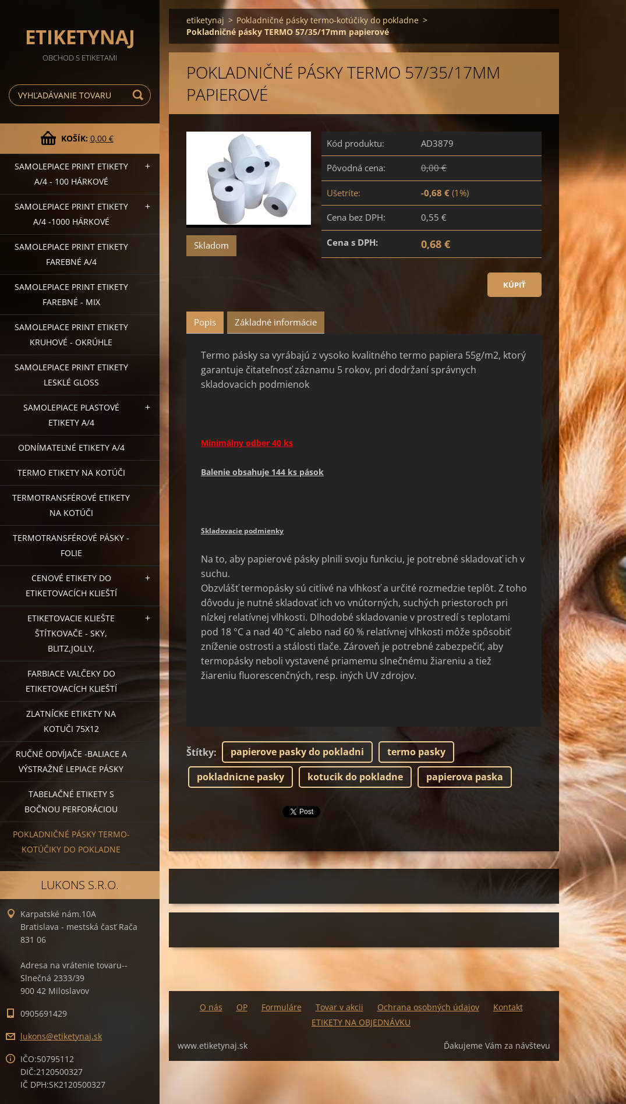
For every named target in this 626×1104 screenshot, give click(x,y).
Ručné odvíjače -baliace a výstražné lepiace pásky (71, 761)
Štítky (200, 752)
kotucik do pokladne (355, 776)
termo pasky (416, 751)
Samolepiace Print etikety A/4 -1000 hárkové (71, 214)
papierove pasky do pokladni (297, 751)
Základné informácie (276, 322)
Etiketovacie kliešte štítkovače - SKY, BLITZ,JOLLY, (71, 633)
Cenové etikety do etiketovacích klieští (71, 585)
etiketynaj (205, 20)
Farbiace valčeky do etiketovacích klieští (71, 681)
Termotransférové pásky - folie (71, 545)
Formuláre (281, 1007)
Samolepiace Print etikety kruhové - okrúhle (71, 334)
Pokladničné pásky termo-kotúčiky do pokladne (71, 842)
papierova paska (464, 776)
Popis (205, 322)
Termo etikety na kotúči (71, 472)
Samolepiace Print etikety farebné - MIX (71, 294)
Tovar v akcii (339, 1007)
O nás (211, 1007)
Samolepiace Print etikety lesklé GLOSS (71, 375)
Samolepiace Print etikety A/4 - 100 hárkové (71, 174)
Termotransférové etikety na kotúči (71, 505)
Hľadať (139, 95)
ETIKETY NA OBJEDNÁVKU (361, 1022)
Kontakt (508, 1007)
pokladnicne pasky (240, 776)
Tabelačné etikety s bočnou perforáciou (71, 801)
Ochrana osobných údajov (428, 1007)
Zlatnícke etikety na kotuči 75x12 (71, 721)
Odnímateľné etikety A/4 (71, 447)
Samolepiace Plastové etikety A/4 (71, 415)
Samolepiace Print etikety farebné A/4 (71, 254)
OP (241, 1007)
